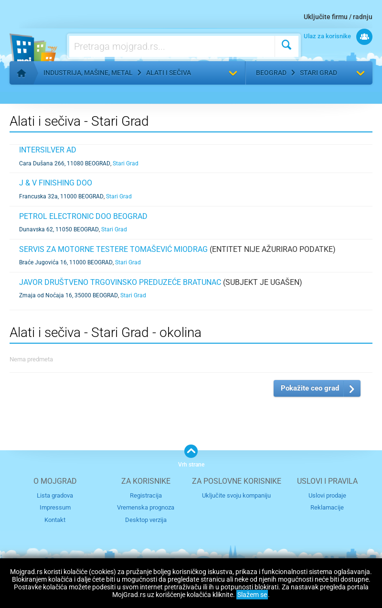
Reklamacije (327, 507)
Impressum (55, 507)
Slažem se (252, 594)
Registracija (146, 495)
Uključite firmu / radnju (338, 17)
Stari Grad (318, 72)
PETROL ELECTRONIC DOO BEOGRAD (83, 216)
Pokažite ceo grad (310, 388)
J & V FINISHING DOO (55, 182)
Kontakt (54, 519)
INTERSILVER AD (47, 149)
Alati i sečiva (168, 72)
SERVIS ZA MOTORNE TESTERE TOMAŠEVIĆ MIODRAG (113, 249)
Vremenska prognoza (145, 507)
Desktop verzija (146, 519)
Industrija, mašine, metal (88, 72)
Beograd (271, 72)
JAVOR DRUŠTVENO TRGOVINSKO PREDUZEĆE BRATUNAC (120, 282)
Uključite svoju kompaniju (236, 495)
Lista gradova (55, 495)
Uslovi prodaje (327, 495)
